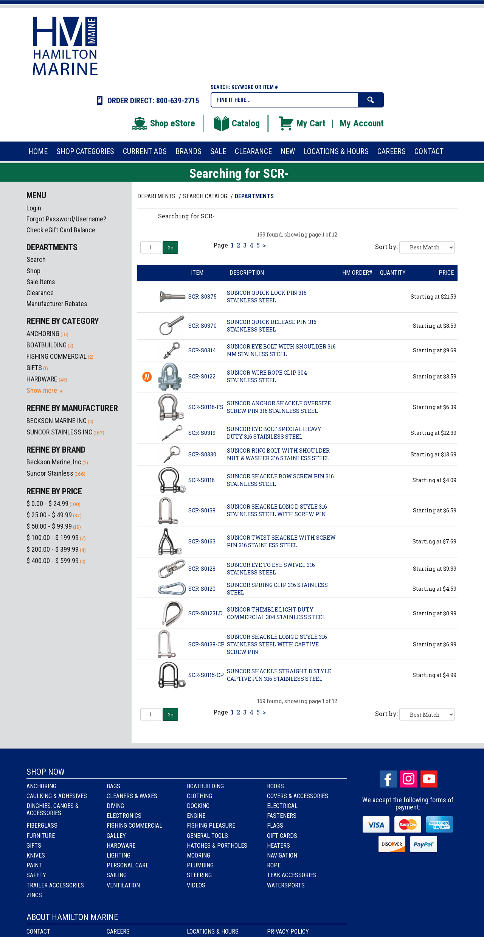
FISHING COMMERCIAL (56, 356)
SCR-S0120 (202, 588)
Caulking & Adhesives (56, 796)
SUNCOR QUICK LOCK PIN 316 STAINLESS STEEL (267, 296)
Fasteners (281, 815)
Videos (196, 885)
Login (33, 208)
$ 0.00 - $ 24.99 (47, 503)
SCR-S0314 (202, 350)
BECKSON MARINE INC (56, 421)
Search (36, 259)
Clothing (199, 796)
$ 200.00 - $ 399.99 (52, 549)
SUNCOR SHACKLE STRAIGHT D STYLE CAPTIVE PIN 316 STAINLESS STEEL (279, 675)
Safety (36, 875)
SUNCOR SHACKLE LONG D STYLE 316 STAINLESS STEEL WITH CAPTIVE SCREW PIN (277, 644)
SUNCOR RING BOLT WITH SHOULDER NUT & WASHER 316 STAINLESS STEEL (278, 454)
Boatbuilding (205, 786)
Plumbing (200, 865)
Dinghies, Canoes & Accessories (52, 809)
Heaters (278, 845)
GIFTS (34, 368)
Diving (115, 805)
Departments (157, 196)
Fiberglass (41, 825)
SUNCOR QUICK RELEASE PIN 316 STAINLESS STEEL (271, 325)
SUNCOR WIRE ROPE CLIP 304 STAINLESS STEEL (267, 376)
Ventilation (123, 885)
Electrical (282, 805)
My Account (362, 123)
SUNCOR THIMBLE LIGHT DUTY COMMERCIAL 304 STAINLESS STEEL (276, 613)
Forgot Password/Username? (66, 219)
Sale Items (40, 282)
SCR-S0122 (202, 376)
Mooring (198, 855)
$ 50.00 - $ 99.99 (49, 526)
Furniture (40, 835)
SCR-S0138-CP (206, 644)
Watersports (286, 885)
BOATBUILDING (46, 345)
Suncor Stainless (49, 473)
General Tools (207, 835)
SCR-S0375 (202, 296)
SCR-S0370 (202, 325)
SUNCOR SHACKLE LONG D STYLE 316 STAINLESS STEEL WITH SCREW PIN (277, 510)
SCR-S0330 (202, 454)
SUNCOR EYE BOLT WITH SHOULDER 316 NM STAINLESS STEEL (281, 350)
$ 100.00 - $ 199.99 (52, 538)
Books (275, 786)
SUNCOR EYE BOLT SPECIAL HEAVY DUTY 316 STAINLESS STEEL (274, 432)
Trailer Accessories (55, 885)
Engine (196, 815)
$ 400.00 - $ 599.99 (52, 561)
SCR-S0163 (202, 541)
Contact (38, 931)
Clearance (40, 293)
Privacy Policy (288, 931)
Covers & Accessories (297, 796)
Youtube (428, 779)
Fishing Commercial (134, 825)
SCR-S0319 (202, 432)
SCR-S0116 (201, 480)
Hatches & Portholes (217, 845)
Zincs (34, 895)
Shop (33, 271)
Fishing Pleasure (211, 825)
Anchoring (41, 786)
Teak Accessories (291, 875)
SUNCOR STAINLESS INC (59, 432)
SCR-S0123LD (205, 613)
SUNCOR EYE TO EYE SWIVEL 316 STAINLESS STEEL (271, 568)
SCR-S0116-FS (205, 407)
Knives (35, 855)
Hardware (121, 845)
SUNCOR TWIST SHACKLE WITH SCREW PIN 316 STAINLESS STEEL (281, 541)
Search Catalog (206, 196)
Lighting (118, 855)
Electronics (124, 815)
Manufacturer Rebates (56, 304)
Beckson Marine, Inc (53, 462)
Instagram (408, 779)
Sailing (117, 875)
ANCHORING (42, 334)
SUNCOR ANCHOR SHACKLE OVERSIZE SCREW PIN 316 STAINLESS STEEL (279, 407)
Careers (118, 931)
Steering (199, 875)
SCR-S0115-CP (206, 675)
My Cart (302, 123)
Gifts (33, 845)
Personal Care (128, 865)
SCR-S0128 (202, 568)
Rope (274, 865)
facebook (388, 779)
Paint (34, 865)
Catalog (236, 123)
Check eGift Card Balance (60, 230)
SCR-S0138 (202, 510)
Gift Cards (282, 835)
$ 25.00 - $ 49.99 (49, 515)
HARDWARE (41, 379)
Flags (275, 825)
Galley (116, 835)
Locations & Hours (213, 931)
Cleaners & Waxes (132, 796)
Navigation (282, 855)
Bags (113, 786)
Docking (198, 805)
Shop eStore (163, 123)
